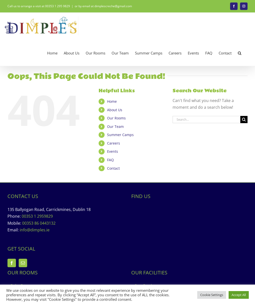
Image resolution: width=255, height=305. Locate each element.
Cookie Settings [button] (211, 295)
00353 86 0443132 (39, 223)
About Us (114, 109)
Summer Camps (120, 134)
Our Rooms (116, 118)
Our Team (115, 126)
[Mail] (23, 263)
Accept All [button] (239, 295)
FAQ (110, 159)
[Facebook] (11, 263)
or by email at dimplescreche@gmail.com (103, 6)
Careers (113, 143)
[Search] (244, 119)
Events (112, 151)
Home (112, 101)
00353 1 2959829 (37, 216)
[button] (239, 53)
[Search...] (206, 119)
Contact (113, 168)
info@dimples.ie (35, 230)
